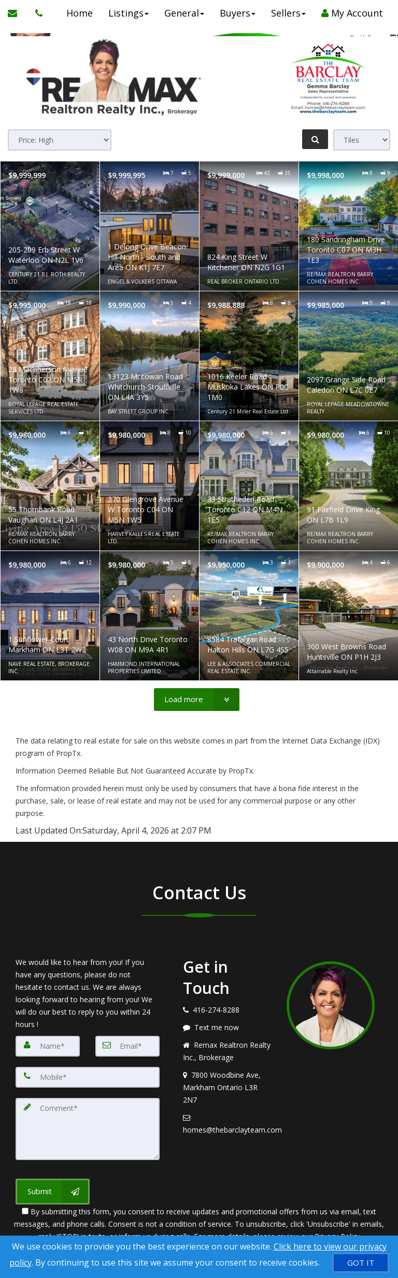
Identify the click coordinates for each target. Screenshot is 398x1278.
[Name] (48, 1046)
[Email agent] (227, 1123)
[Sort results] (59, 140)
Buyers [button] (237, 13)
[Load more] (196, 699)
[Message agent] (227, 1027)
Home (79, 13)
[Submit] (53, 1192)
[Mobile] (88, 1077)
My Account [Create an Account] (351, 13)
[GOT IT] (360, 1263)
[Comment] (88, 1129)
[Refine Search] (315, 139)
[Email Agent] (17, 13)
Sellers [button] (288, 13)
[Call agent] (36, 13)
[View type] (361, 140)
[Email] (127, 1046)
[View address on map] (227, 1087)
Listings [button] (128, 13)
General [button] (184, 13)
